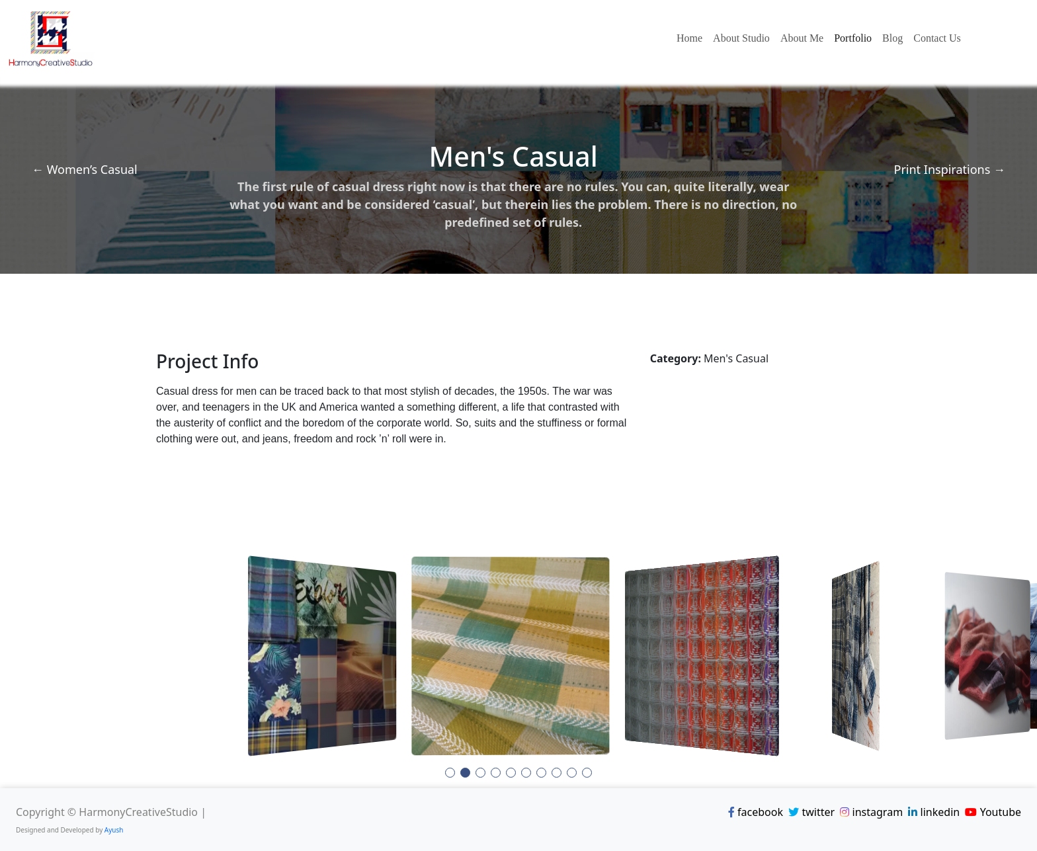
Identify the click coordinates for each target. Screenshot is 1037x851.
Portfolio (853, 38)
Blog (892, 38)
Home (689, 38)
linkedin (934, 812)
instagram (871, 812)
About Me (801, 38)
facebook (755, 812)
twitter (811, 812)
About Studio (741, 38)
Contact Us (937, 38)
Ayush (114, 829)
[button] (450, 773)
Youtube (993, 812)
